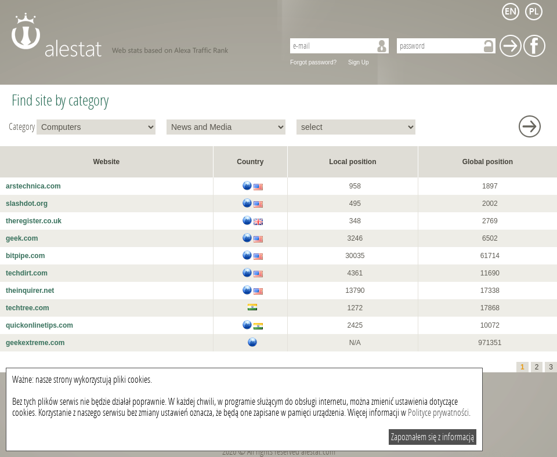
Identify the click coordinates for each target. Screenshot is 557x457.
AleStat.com (141, 35)
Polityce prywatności (438, 412)
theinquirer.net (30, 290)
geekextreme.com (35, 343)
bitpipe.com (25, 256)
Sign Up (358, 62)
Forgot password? (313, 62)
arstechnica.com (33, 186)
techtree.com (27, 308)
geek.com (22, 238)
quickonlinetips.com (39, 325)
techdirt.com (27, 273)
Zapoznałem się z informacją (432, 437)
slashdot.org (27, 204)
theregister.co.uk (34, 221)
